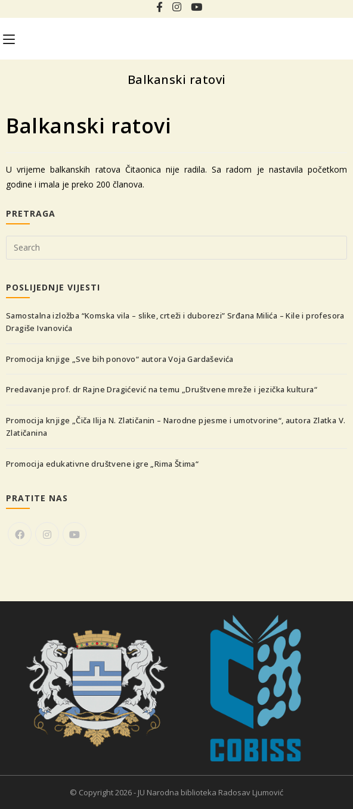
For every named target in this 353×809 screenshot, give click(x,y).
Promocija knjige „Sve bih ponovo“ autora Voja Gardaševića (120, 359)
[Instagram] (47, 534)
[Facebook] (20, 534)
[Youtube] (74, 534)
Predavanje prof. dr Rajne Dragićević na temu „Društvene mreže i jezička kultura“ (161, 389)
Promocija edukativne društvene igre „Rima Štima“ (102, 463)
